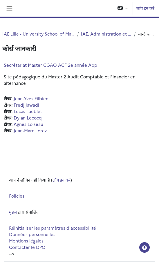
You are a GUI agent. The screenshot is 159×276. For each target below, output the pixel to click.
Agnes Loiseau (28, 124)
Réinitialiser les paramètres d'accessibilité (52, 228)
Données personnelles (32, 234)
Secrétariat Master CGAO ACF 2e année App (50, 65)
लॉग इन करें (145, 8)
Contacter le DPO (27, 247)
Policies (16, 196)
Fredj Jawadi (26, 105)
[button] (122, 8)
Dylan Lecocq (28, 118)
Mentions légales (26, 241)
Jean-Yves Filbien (31, 98)
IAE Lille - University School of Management (38, 34)
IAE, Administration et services (106, 34)
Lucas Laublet (28, 111)
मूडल (13, 212)
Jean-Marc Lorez (30, 130)
